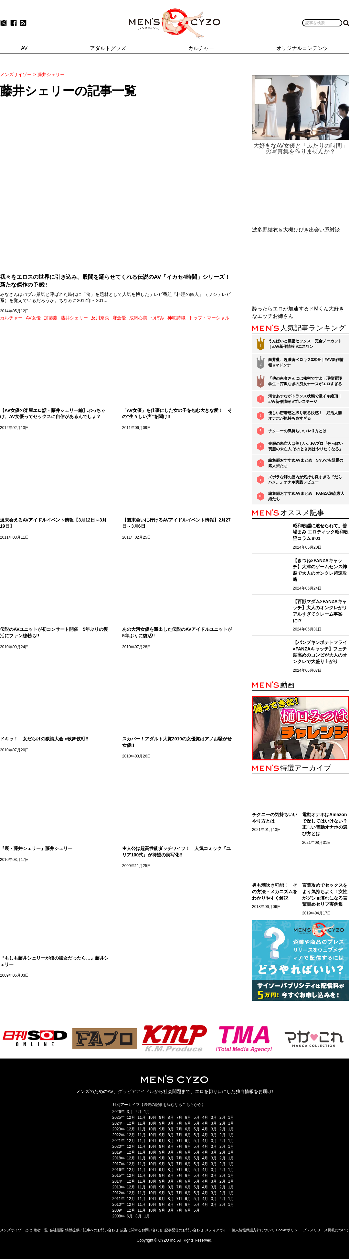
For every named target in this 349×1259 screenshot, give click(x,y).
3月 (130, 1111)
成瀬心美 (138, 317)
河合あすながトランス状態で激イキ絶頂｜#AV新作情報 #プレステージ (305, 399)
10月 (152, 1117)
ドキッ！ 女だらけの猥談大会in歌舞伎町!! (44, 738)
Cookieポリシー (288, 1230)
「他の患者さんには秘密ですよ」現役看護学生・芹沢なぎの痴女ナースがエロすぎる (305, 381)
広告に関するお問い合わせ (141, 1230)
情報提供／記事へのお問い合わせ (92, 1230)
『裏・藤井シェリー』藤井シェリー (36, 848)
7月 (179, 1117)
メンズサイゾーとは (16, 1230)
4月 (205, 1117)
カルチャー (11, 317)
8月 (171, 1117)
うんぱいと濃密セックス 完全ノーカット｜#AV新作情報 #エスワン (305, 344)
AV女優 (33, 317)
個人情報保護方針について (253, 1230)
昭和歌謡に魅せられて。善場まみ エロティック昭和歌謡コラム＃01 (320, 532)
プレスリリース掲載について (326, 1230)
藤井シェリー (74, 317)
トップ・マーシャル (209, 317)
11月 (142, 1117)
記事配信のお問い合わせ (184, 1230)
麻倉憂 (119, 317)
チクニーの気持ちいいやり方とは (297, 431)
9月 (162, 1117)
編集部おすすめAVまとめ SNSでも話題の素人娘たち (305, 463)
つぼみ (157, 317)
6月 (188, 1117)
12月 (131, 1117)
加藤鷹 (51, 317)
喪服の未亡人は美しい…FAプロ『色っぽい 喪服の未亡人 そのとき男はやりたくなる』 (305, 446)
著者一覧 (41, 1230)
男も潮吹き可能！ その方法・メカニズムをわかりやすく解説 (274, 891)
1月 (147, 1111)
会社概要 (56, 1230)
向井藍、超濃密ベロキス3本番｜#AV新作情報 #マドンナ (306, 362)
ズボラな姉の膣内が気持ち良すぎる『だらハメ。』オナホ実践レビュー (305, 480)
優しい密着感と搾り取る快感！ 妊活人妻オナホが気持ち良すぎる (305, 416)
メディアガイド (217, 1230)
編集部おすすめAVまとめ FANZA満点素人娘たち (306, 496)
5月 (197, 1117)
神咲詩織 (176, 317)
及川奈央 (100, 317)
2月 (138, 1111)
